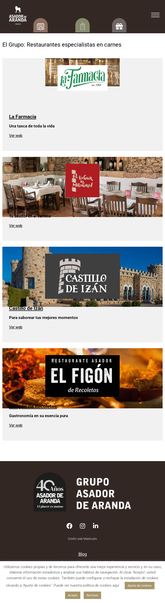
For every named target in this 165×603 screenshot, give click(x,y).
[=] (155, 16)
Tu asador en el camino (30, 216)
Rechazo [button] (92, 595)
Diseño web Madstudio (82, 538)
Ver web (15, 135)
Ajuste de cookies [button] (140, 585)
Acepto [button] (72, 595)
